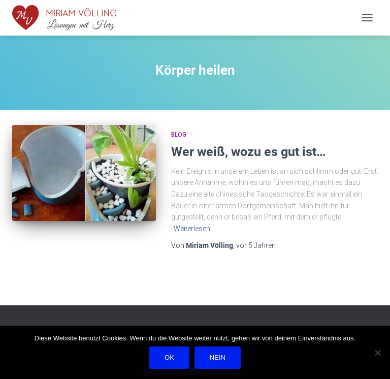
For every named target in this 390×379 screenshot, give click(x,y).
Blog (178, 134)
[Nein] (377, 353)
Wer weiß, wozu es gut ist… (248, 151)
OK (169, 357)
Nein (217, 357)
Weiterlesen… (194, 229)
